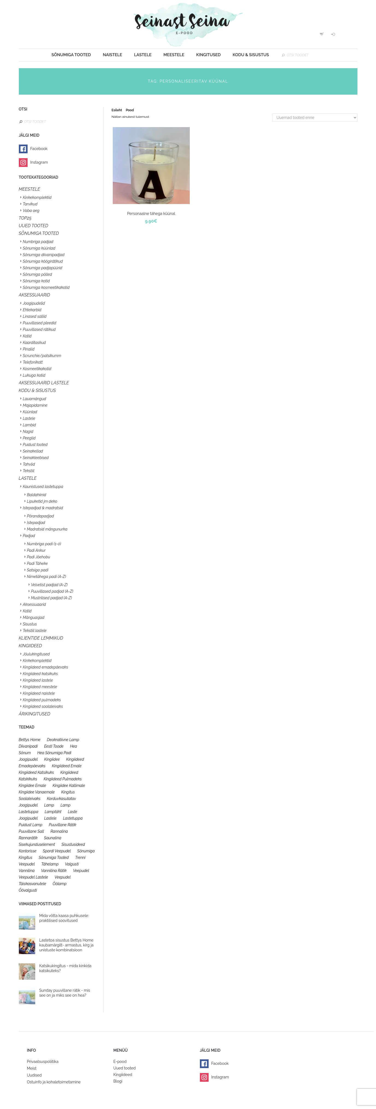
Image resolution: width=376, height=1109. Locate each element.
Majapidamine (35, 405)
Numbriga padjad (38, 241)
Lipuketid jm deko (42, 501)
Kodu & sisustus (251, 54)
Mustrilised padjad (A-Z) (51, 598)
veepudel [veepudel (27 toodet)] (81, 870)
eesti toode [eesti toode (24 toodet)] (54, 746)
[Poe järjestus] (315, 117)
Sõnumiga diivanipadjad (44, 255)
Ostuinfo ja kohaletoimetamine (54, 1082)
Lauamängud (34, 399)
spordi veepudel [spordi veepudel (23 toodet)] (57, 851)
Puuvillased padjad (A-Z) (52, 591)
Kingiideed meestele (40, 687)
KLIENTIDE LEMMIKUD (41, 638)
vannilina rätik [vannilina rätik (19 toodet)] (54, 870)
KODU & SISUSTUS (37, 390)
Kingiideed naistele (39, 693)
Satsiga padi (38, 570)
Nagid (28, 431)
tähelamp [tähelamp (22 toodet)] (49, 864)
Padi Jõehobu (38, 557)
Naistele (112, 54)
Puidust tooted (35, 444)
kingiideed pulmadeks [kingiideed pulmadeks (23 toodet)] (63, 779)
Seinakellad (33, 451)
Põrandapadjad (40, 516)
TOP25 (25, 218)
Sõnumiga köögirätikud (43, 261)
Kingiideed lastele (38, 680)
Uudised (34, 1075)
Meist (32, 1068)
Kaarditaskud (34, 342)
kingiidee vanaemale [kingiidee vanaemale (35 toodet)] (37, 792)
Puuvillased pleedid (39, 323)
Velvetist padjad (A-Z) (49, 585)
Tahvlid (29, 464)
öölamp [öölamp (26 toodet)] (60, 884)
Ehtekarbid (32, 310)
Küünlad (30, 412)
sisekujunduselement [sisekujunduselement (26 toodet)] (37, 844)
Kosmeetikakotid (37, 369)
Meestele (174, 54)
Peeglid (29, 438)
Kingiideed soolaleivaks (43, 706)
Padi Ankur (36, 550)
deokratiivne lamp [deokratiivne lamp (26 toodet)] (63, 740)
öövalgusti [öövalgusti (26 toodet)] (28, 890)
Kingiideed (122, 1074)
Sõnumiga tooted (71, 54)
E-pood (119, 1061)
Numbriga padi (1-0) (44, 544)
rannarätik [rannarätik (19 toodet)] (28, 838)
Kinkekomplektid (37, 197)
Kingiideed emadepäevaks (45, 667)
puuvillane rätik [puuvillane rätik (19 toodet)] (62, 825)
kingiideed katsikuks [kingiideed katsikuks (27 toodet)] (36, 772)
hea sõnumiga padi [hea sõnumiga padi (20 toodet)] (54, 753)
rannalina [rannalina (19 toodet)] (59, 831)
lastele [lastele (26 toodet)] (50, 818)
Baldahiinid (36, 495)
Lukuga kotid (34, 375)
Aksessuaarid (34, 295)
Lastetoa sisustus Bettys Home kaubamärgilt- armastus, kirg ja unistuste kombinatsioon (66, 945)
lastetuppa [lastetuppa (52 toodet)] (73, 818)
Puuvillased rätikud (39, 329)
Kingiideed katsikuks (40, 674)
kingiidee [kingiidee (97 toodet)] (52, 759)
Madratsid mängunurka (47, 529)
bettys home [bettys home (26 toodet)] (30, 740)
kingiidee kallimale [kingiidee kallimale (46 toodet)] (69, 785)
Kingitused (208, 54)
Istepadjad (36, 522)
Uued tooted (124, 1068)
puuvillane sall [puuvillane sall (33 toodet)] (31, 831)
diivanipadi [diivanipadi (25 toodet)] (28, 746)
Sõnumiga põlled (37, 274)
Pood (130, 110)
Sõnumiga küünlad (39, 248)
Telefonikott (33, 362)
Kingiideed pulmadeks (42, 700)
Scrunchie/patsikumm (42, 355)
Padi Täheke (37, 563)
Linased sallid (35, 316)
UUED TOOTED (33, 225)
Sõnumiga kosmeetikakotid (46, 287)
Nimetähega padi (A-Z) (46, 576)
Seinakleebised (36, 457)
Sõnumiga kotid (36, 281)
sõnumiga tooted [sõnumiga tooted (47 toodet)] (54, 857)
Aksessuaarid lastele (44, 382)
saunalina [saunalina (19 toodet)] (52, 838)
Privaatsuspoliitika (42, 1061)
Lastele (143, 54)
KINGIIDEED (30, 645)
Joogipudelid (34, 303)
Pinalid (29, 349)
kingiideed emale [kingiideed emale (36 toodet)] (67, 766)
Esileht (117, 110)
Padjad (29, 535)
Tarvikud (30, 204)
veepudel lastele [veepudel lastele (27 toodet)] (33, 877)
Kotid (27, 336)
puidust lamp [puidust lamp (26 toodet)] (31, 825)
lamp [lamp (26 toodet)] (49, 805)
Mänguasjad (34, 617)
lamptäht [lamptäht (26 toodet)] (53, 812)
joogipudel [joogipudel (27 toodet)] (28, 759)
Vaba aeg (31, 210)
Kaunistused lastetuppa (43, 486)
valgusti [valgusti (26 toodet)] (72, 864)
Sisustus (30, 624)
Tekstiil (28, 471)
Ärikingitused (35, 714)
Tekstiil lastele (35, 630)
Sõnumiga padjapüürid (42, 268)
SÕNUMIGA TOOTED (39, 233)
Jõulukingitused (36, 654)
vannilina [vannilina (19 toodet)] (27, 870)
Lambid (29, 425)
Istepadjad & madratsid (43, 508)
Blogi (117, 1081)
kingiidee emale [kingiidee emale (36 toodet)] (32, 785)
